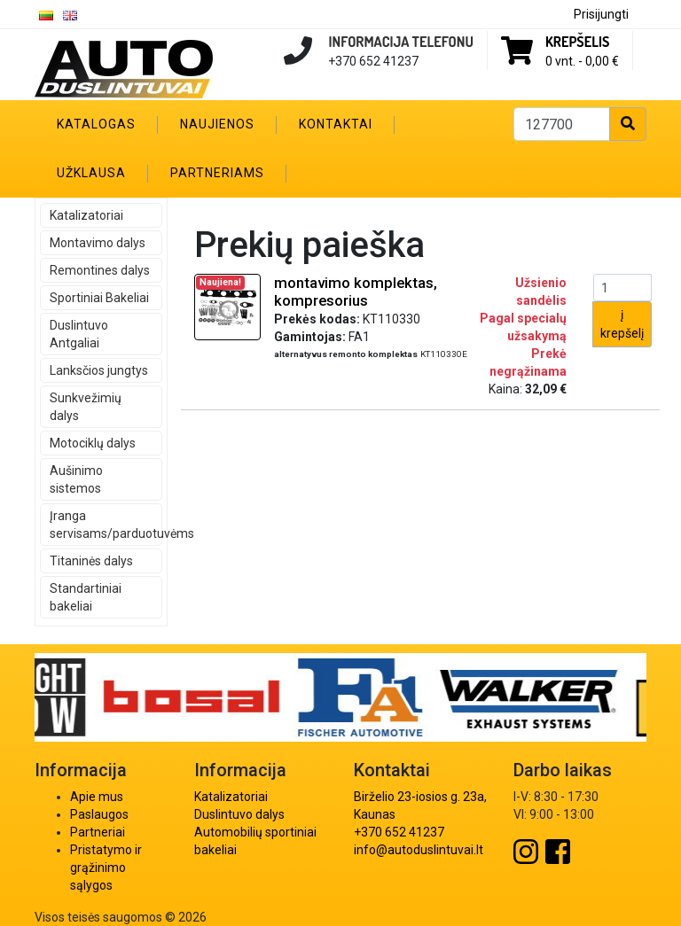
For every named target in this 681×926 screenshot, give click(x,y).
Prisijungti (601, 14)
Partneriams (217, 173)
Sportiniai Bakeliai (99, 298)
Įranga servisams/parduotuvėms (106, 525)
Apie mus (96, 797)
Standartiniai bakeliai (85, 597)
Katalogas (96, 124)
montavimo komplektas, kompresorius (355, 291)
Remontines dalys (100, 270)
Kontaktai (335, 124)
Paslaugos (99, 814)
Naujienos (217, 124)
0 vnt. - (582, 61)
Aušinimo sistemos (76, 479)
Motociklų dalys (93, 443)
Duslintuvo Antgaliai (79, 334)
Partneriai (97, 832)
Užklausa (91, 173)
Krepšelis (577, 42)
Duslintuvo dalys (239, 814)
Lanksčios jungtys (99, 370)
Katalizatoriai (86, 215)
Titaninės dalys (91, 561)
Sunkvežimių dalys (85, 407)
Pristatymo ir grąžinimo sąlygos (106, 867)
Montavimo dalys (97, 243)
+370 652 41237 (399, 832)
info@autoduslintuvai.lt (418, 850)
